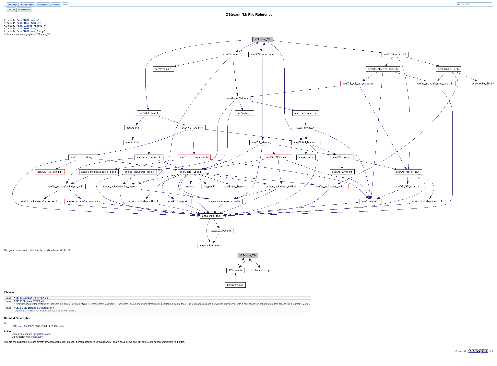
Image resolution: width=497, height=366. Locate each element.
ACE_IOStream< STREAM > (29, 304)
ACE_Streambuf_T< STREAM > (31, 301)
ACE (83, 307)
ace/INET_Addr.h (28, 24)
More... (306, 307)
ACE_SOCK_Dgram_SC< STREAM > (34, 310)
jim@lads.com (34, 339)
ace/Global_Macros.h (31, 27)
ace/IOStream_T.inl (31, 30)
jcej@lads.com (42, 337)
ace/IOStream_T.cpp (31, 34)
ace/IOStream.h (28, 20)
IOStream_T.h (19, 329)
